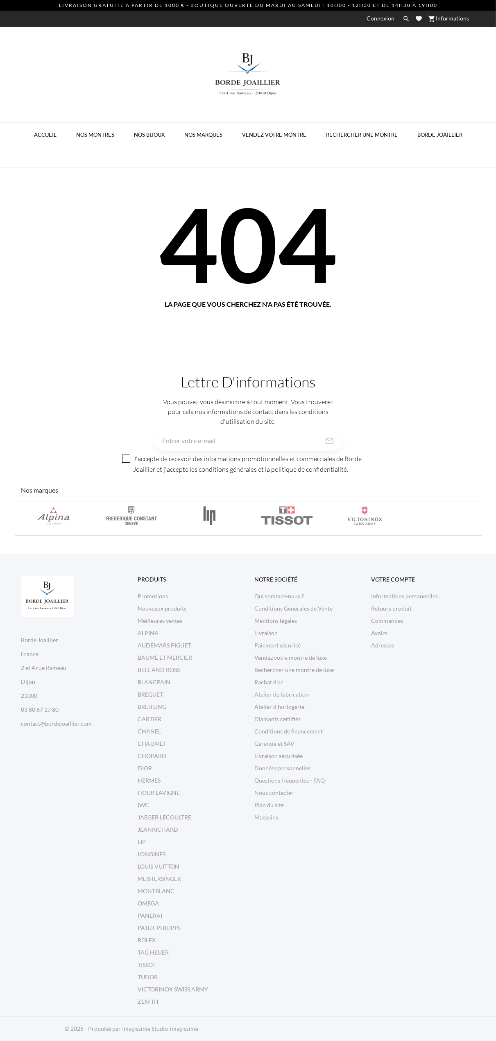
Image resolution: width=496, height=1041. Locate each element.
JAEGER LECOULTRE (164, 817)
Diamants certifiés (277, 718)
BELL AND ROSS (159, 669)
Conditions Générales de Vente (293, 608)
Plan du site (269, 804)
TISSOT (147, 964)
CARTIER (149, 718)
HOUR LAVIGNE (159, 792)
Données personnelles (282, 768)
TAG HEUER (153, 952)
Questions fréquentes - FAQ (289, 780)
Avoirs (379, 632)
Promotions (153, 596)
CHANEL (149, 731)
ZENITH (148, 1001)
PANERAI (150, 915)
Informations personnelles (404, 596)
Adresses (382, 645)
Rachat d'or (268, 682)
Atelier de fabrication (281, 694)
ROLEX (147, 940)
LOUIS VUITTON (158, 866)
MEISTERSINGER (159, 878)
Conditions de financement (288, 731)
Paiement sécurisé (277, 645)
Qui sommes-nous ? (279, 596)
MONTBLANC (156, 890)
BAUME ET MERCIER (165, 657)
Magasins (266, 817)
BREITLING (152, 706)
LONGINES (151, 854)
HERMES (149, 780)
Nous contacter (274, 792)
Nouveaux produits (162, 608)
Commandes (387, 620)
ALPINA (148, 632)
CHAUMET (152, 743)
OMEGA (148, 903)
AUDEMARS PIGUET (164, 645)
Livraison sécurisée (278, 755)
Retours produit (391, 608)
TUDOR (148, 976)
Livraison (266, 632)
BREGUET (150, 694)
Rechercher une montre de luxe (294, 669)
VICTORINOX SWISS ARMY (173, 989)
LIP (142, 841)
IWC (143, 804)
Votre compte (393, 579)
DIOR (145, 768)
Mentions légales (275, 620)
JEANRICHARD (158, 829)
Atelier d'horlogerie (279, 706)
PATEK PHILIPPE (159, 927)
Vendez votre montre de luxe (290, 657)
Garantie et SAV (274, 743)
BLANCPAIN (154, 682)
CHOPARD (152, 755)
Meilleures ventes (160, 620)
